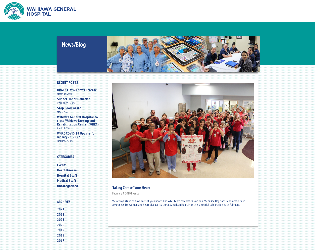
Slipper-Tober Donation (73, 99)
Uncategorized (67, 186)
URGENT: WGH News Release (77, 90)
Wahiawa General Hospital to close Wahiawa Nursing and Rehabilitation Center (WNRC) (78, 120)
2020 (60, 225)
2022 (60, 214)
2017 (60, 240)
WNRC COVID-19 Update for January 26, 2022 (76, 135)
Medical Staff (66, 180)
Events (61, 165)
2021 (60, 219)
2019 (60, 230)
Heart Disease (67, 170)
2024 (60, 209)
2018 (60, 235)
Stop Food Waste (69, 108)
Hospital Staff (67, 175)
